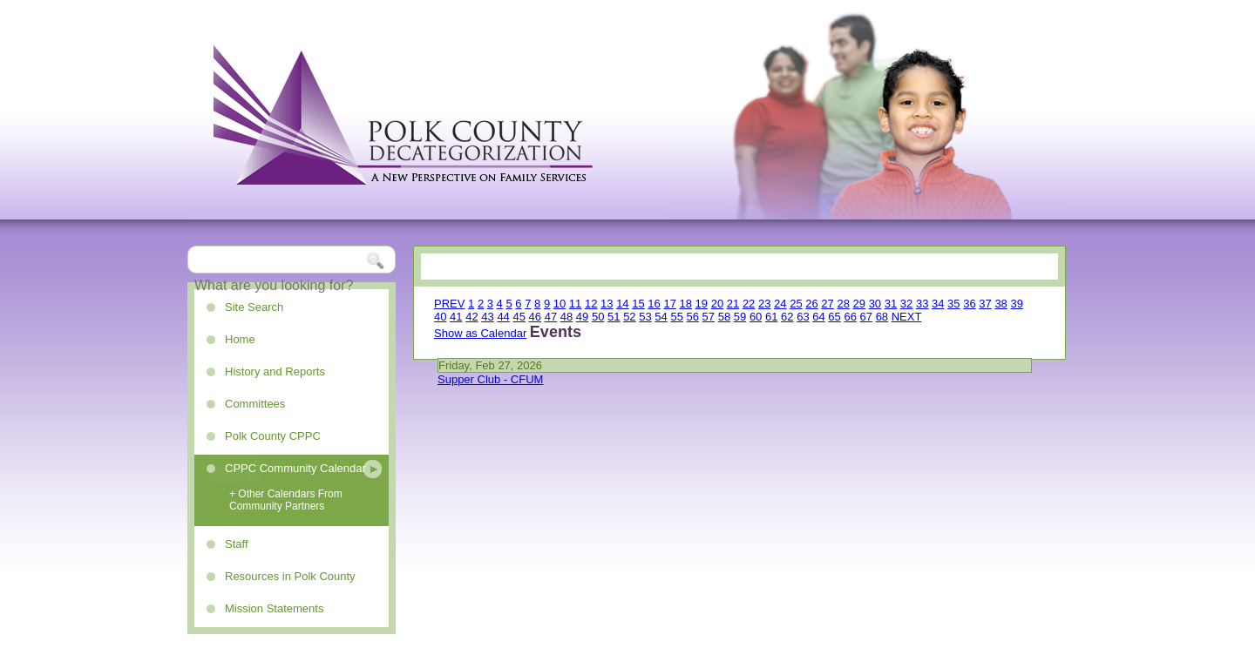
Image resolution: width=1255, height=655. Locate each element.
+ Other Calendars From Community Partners (286, 500)
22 (749, 303)
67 (866, 316)
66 (850, 316)
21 (733, 303)
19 (701, 303)
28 (843, 303)
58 (724, 316)
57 (708, 316)
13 (606, 303)
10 (559, 303)
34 (938, 303)
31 (891, 303)
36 (969, 303)
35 (953, 303)
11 (575, 303)
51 (613, 316)
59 (740, 316)
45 (518, 316)
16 (654, 303)
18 (686, 303)
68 (882, 316)
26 (811, 303)
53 (645, 316)
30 (875, 303)
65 (834, 316)
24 (780, 303)
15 (638, 303)
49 (582, 316)
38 (1000, 303)
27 (827, 303)
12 (591, 303)
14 (622, 303)
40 (440, 316)
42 (471, 316)
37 (985, 303)
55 (676, 316)
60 (756, 316)
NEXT (907, 316)
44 (503, 316)
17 (669, 303)
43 (487, 316)
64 (818, 316)
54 (661, 316)
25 (796, 303)
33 (922, 303)
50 (598, 316)
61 (771, 316)
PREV (449, 303)
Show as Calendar (480, 333)
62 (787, 316)
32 (906, 303)
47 (551, 316)
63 (803, 316)
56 (693, 316)
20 (717, 303)
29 (859, 303)
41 (456, 316)
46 (535, 316)
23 (764, 303)
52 (629, 316)
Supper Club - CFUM (490, 379)
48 (566, 316)
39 (1016, 303)
